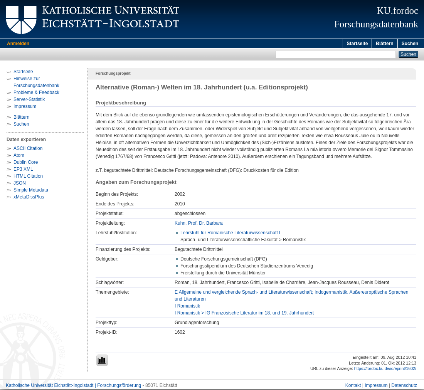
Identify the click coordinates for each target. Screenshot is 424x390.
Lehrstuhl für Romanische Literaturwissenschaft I (230, 234)
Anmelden (18, 43)
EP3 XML (23, 170)
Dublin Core (25, 163)
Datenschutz (404, 386)
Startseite (357, 43)
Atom (18, 156)
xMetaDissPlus (28, 198)
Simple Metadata (30, 191)
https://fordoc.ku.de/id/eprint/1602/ (385, 369)
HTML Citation (28, 177)
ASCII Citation (27, 149)
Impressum (24, 107)
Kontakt (353, 386)
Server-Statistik (29, 100)
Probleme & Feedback (36, 93)
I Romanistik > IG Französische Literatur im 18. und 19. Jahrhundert (244, 314)
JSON (19, 184)
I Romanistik (187, 307)
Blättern (384, 43)
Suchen (410, 43)
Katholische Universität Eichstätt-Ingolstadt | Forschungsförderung (73, 386)
